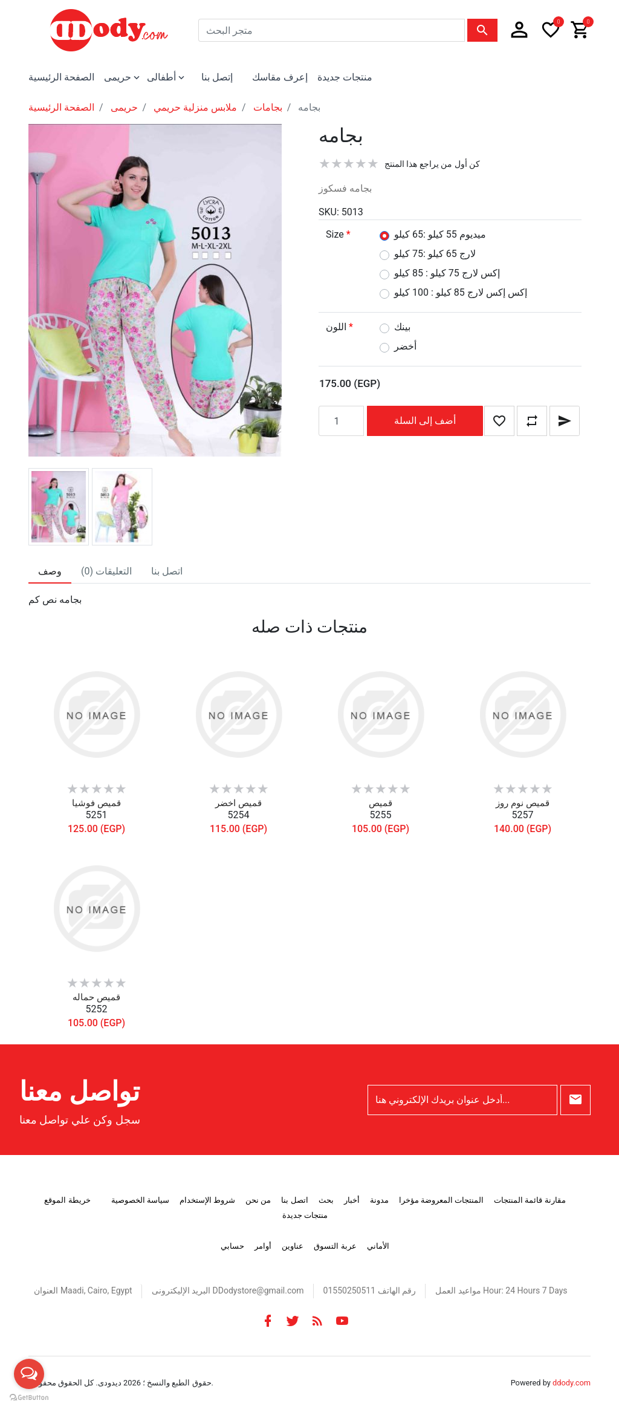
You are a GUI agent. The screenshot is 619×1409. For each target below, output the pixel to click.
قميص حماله (96, 997)
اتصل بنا (294, 1200)
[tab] (49, 571)
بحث (326, 1200)
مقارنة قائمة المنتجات (529, 1200)
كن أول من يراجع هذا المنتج (432, 164)
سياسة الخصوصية (140, 1200)
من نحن (258, 1200)
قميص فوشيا (96, 803)
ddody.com (572, 1382)
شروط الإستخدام (207, 1200)
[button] (519, 30)
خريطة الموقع (67, 1200)
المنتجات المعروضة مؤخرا (441, 1200)
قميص (380, 803)
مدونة (379, 1200)
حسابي (232, 1246)
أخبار (352, 1200)
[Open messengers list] (29, 1374)
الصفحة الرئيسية (61, 77)
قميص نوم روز (522, 803)
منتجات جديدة (344, 77)
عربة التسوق (335, 1246)
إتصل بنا (217, 77)
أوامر (262, 1246)
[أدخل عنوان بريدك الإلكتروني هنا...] (462, 1100)
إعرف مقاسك (280, 77)
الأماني (378, 1246)
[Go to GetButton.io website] (29, 1397)
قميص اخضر (238, 803)
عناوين (292, 1246)
